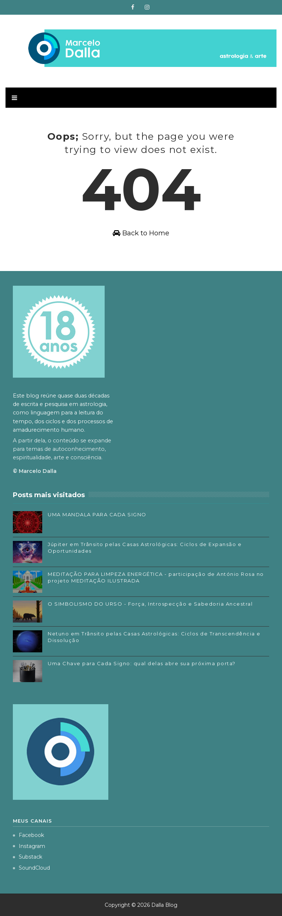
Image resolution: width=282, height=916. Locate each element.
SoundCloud (31, 868)
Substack (27, 856)
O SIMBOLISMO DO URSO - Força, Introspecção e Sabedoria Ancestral (150, 604)
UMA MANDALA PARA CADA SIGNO (97, 514)
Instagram (29, 846)
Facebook (28, 835)
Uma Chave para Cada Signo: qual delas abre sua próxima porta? (142, 663)
